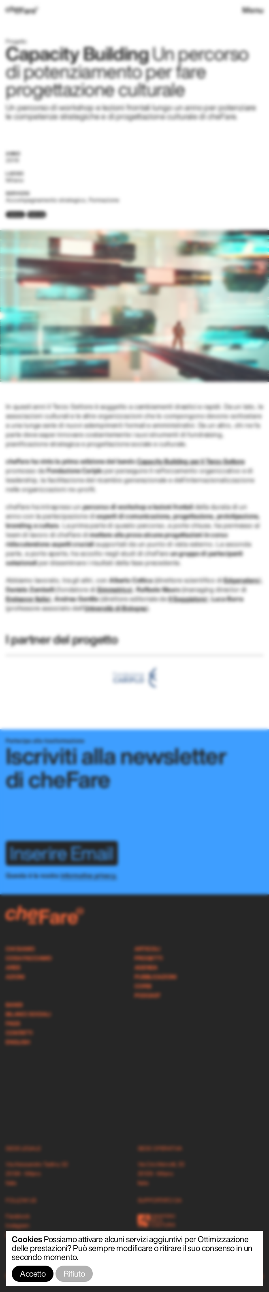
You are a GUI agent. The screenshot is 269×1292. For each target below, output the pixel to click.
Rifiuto (74, 1273)
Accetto (32, 1273)
